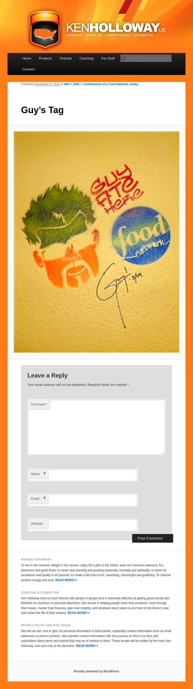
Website (37, 523)
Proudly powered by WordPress (96, 671)
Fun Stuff (108, 58)
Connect (28, 69)
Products (45, 58)
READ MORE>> (66, 580)
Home (26, 58)
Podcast (66, 58)
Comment (39, 404)
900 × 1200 (71, 84)
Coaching (86, 58)
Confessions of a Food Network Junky (110, 84)
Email (38, 499)
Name (38, 474)
